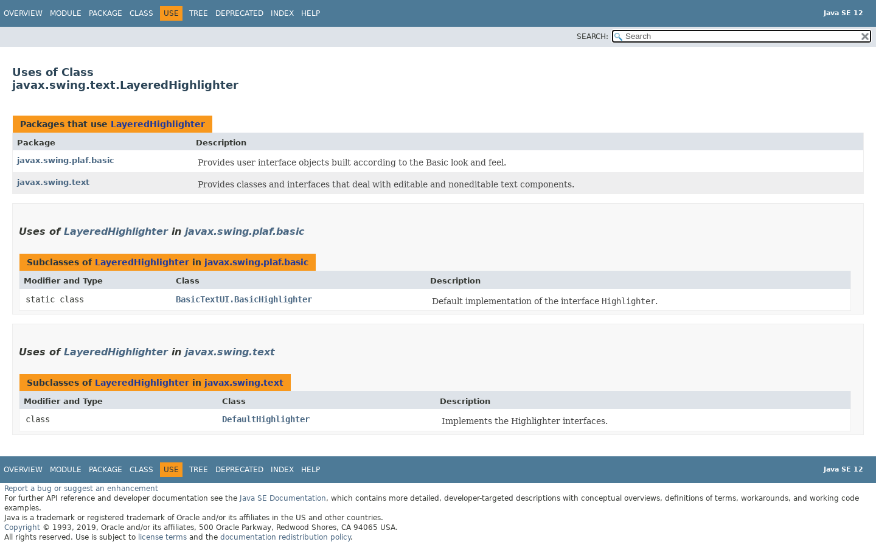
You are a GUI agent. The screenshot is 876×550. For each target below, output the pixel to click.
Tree (198, 13)
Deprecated (239, 13)
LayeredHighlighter (158, 124)
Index (282, 13)
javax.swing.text (53, 182)
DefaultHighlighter (266, 419)
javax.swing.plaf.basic (65, 160)
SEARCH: (592, 36)
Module (66, 13)
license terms (162, 537)
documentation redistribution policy (285, 537)
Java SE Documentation (283, 498)
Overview (23, 13)
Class (141, 13)
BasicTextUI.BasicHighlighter (244, 299)
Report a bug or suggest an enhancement (81, 488)
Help (310, 13)
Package (105, 13)
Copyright (22, 527)
